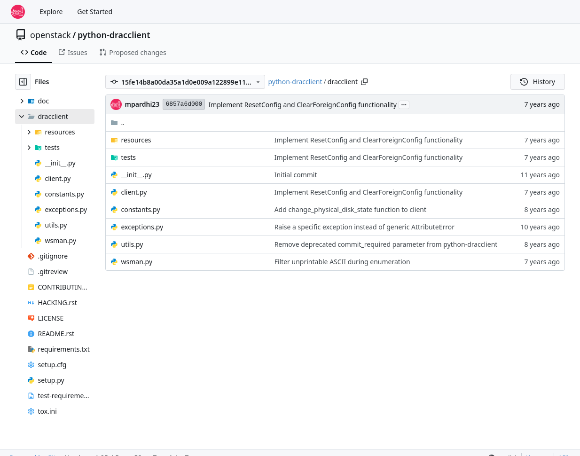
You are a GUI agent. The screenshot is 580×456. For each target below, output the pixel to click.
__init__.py (136, 174)
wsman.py (137, 261)
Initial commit (295, 174)
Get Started (94, 11)
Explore (51, 11)
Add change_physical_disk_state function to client (350, 209)
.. (117, 122)
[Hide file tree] (23, 82)
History (537, 81)
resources (136, 139)
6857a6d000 (183, 104)
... (404, 104)
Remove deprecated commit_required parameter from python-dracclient (386, 244)
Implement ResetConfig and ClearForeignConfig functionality (302, 104)
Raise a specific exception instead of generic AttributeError (364, 226)
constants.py (140, 209)
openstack (50, 34)
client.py (134, 192)
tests (128, 157)
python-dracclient (114, 34)
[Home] (18, 11)
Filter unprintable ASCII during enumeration (342, 261)
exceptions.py (142, 226)
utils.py (132, 244)
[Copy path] (364, 82)
